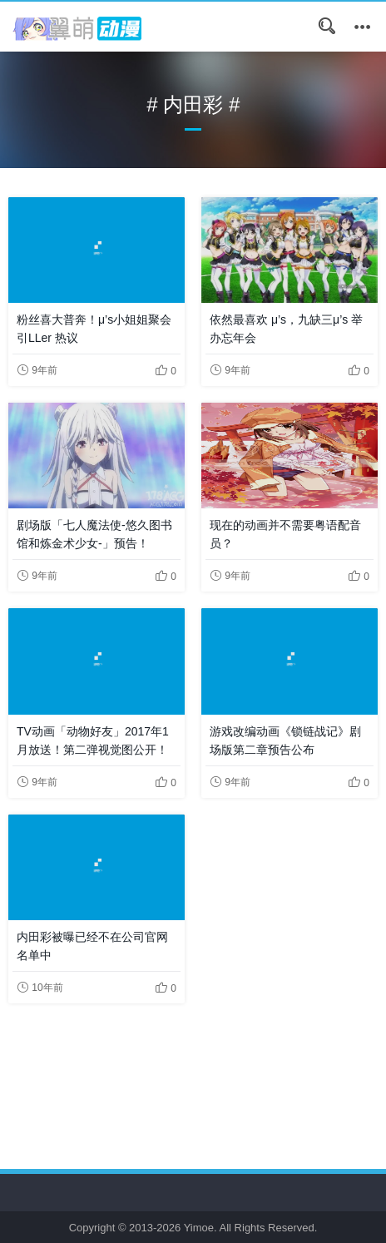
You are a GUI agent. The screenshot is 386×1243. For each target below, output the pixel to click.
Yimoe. (200, 1227)
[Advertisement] (193, 1071)
